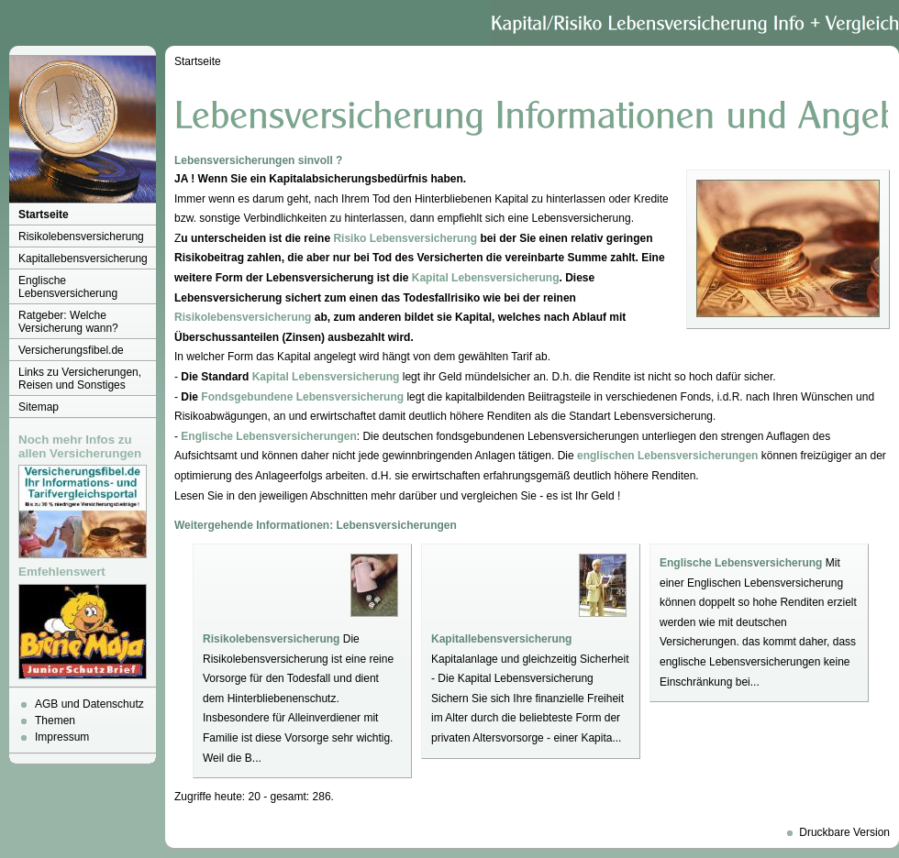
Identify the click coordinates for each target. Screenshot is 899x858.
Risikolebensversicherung (81, 236)
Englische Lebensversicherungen (268, 436)
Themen (55, 720)
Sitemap (38, 407)
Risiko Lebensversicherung (405, 238)
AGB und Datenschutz (89, 704)
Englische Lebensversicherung (67, 287)
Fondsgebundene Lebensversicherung (302, 396)
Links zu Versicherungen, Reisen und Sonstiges (79, 378)
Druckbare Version (844, 832)
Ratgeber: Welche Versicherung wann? (68, 322)
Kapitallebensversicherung (83, 258)
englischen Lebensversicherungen (667, 455)
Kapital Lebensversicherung (486, 277)
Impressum (62, 737)
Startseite (43, 214)
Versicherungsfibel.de (71, 350)
